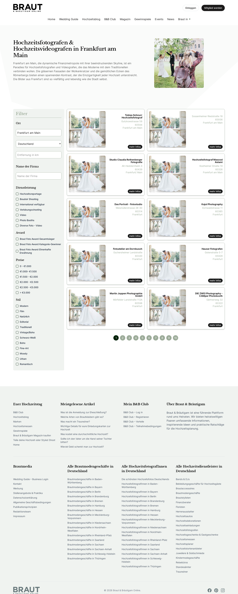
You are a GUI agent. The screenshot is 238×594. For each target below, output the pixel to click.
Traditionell (24, 327)
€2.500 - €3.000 (27, 287)
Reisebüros (182, 562)
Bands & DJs (183, 479)
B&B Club (110, 19)
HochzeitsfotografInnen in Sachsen (140, 549)
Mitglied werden (213, 7)
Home (51, 19)
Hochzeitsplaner (184, 543)
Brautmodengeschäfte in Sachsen (85, 544)
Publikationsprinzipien (25, 506)
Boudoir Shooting (27, 199)
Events (159, 19)
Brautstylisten (183, 497)
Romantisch (24, 364)
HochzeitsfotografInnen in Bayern (140, 491)
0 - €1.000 (23, 266)
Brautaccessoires (185, 488)
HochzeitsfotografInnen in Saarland (141, 544)
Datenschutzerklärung (25, 497)
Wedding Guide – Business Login (30, 479)
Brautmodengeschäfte (188, 493)
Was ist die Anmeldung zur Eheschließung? (83, 412)
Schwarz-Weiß (26, 337)
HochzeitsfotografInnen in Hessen (140, 514)
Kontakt (17, 483)
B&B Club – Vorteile (133, 421)
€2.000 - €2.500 (27, 282)
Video (21, 214)
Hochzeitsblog (91, 19)
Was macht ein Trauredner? (75, 421)
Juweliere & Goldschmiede (190, 553)
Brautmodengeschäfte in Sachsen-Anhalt (89, 549)
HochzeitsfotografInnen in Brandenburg (143, 501)
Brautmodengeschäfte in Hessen (85, 510)
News (170, 19)
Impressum (19, 516)
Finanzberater (183, 502)
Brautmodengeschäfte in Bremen (85, 501)
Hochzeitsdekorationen (188, 520)
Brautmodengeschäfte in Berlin (84, 491)
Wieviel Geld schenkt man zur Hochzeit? (82, 446)
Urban (21, 358)
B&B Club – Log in (133, 412)
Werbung (18, 488)
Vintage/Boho (25, 332)
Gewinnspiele (142, 19)
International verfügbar (30, 204)
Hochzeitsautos (184, 516)
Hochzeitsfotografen (187, 530)
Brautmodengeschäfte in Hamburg (86, 505)
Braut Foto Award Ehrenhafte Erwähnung (33, 251)
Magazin (125, 19)
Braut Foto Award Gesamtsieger (35, 238)
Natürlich (22, 316)
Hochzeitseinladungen (188, 525)
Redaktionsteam (22, 511)
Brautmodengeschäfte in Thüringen (86, 558)
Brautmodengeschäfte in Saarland (85, 539)
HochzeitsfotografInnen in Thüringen (141, 566)
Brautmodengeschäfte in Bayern (84, 487)
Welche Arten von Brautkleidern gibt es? (82, 416)
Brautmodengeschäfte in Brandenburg (88, 496)
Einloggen (190, 7)
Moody (21, 353)
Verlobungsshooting (29, 209)
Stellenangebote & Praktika (28, 493)
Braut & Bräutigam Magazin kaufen (32, 435)
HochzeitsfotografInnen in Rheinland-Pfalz (144, 539)
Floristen (180, 506)
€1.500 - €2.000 (27, 276)
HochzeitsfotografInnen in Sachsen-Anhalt (144, 553)
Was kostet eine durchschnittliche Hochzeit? (84, 434)
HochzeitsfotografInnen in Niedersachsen (144, 527)
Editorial (22, 321)
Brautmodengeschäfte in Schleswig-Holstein (91, 553)
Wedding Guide (68, 19)
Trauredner (182, 571)
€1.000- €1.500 (26, 271)
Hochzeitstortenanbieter (189, 548)
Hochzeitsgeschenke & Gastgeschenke (197, 534)
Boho (20, 342)
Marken (17, 421)
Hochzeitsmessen (22, 426)
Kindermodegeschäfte (188, 557)
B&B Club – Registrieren (136, 416)
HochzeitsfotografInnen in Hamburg (141, 510)
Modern (22, 305)
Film (20, 311)
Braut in (183, 19)
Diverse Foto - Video (29, 225)
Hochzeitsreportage (28, 193)
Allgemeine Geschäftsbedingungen (32, 502)
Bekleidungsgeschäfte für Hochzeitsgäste (198, 483)
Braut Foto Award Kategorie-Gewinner (38, 244)
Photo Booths (25, 220)
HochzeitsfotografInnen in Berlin (139, 496)
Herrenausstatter (185, 511)
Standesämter (183, 567)
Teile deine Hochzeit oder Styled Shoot (34, 440)
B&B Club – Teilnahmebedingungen (142, 426)
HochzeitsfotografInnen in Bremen (140, 505)
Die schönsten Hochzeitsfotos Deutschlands (145, 479)
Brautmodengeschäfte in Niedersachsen (89, 522)
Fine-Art (22, 348)
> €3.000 (23, 292)
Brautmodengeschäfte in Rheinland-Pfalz (89, 535)
